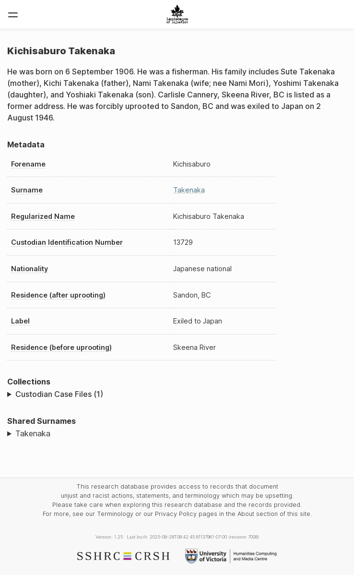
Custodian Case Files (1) (59, 394)
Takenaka (189, 190)
